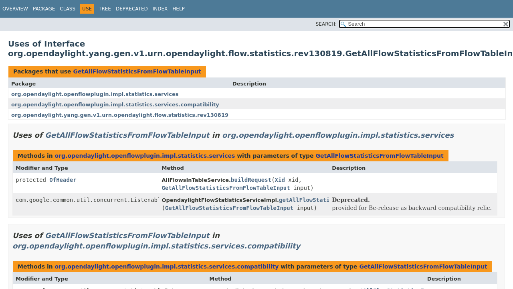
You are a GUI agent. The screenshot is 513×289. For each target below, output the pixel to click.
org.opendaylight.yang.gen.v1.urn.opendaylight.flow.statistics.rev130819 (119, 115)
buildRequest (251, 180)
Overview (15, 9)
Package (44, 9)
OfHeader (62, 180)
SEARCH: (326, 24)
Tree (105, 9)
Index (160, 9)
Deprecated (132, 9)
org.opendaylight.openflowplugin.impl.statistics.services (95, 94)
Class (67, 9)
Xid (280, 180)
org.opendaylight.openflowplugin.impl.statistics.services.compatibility (115, 105)
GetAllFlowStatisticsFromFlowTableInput (137, 71)
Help (178, 9)
